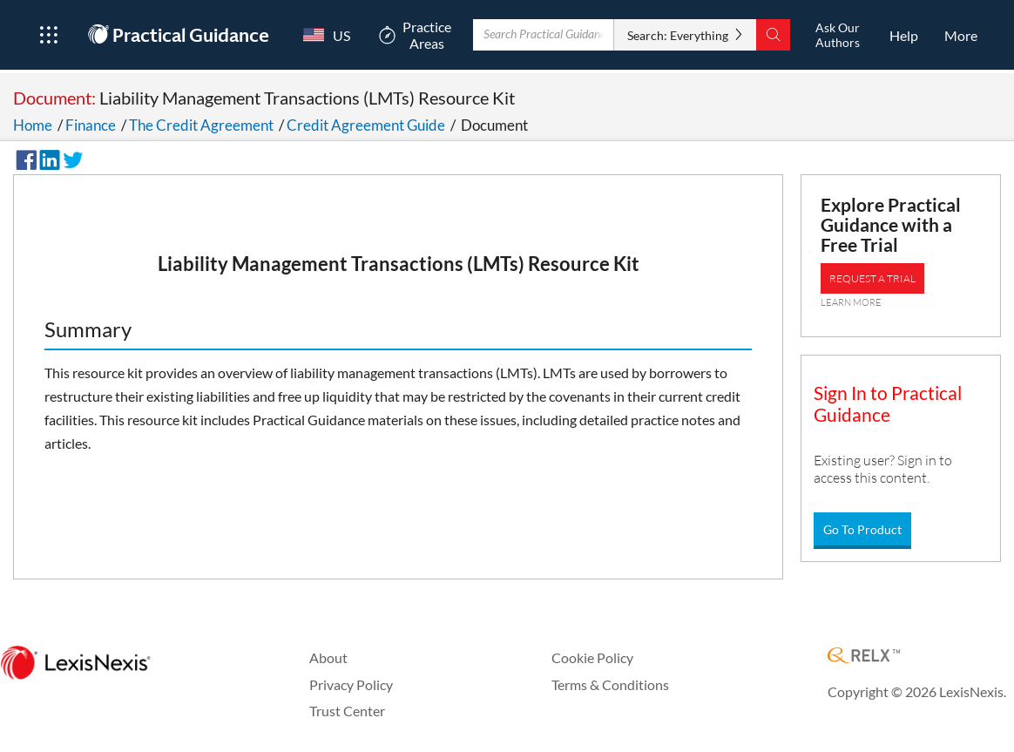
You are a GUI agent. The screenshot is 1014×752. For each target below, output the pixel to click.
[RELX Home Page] (864, 656)
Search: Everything (676, 35)
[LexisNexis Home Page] (75, 663)
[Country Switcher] (323, 35)
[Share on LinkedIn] (47, 158)
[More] (960, 35)
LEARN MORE (851, 302)
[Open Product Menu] (48, 35)
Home (32, 125)
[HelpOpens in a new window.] (903, 35)
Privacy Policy (351, 684)
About (328, 657)
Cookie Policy (592, 657)
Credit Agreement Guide (366, 125)
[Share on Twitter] (70, 158)
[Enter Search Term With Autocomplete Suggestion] (543, 35)
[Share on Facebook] (23, 158)
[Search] (772, 35)
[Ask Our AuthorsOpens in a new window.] (837, 35)
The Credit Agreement (201, 125)
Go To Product (862, 529)
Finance (90, 125)
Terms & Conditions (610, 684)
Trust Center (347, 710)
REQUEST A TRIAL (872, 278)
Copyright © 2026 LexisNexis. (917, 691)
